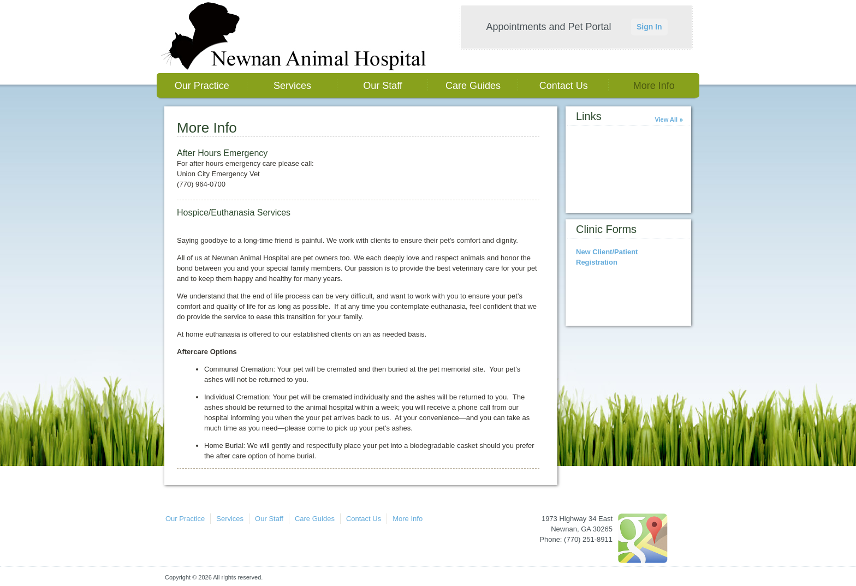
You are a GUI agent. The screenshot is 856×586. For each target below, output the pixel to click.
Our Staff (382, 85)
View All (666, 119)
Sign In (649, 26)
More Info (654, 85)
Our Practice (202, 85)
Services (292, 85)
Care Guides (473, 85)
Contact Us (563, 85)
